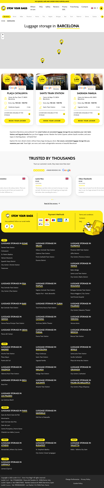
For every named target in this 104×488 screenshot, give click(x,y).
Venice (37, 16)
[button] (95, 8)
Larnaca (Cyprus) (6, 469)
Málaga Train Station (42, 374)
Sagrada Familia (86, 93)
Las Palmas (6, 396)
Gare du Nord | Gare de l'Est (10, 415)
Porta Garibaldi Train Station (45, 257)
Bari (65, 16)
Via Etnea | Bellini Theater (44, 323)
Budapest (40, 445)
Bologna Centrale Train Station (80, 290)
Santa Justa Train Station (78, 354)
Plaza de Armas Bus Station (79, 360)
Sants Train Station (52, 93)
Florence (29, 16)
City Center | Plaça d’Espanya (80, 387)
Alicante (40, 383)
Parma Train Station (42, 336)
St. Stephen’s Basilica (42, 449)
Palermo (79, 16)
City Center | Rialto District (79, 277)
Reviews (56, 7)
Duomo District (41, 260)
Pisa (44, 16)
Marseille (40, 413)
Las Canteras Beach (7, 400)
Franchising (74, 7)
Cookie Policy (78, 483)
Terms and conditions (86, 215)
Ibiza (24, 380)
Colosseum (4, 251)
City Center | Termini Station (10, 265)
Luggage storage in (11, 243)
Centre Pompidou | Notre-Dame (11, 429)
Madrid (5, 350)
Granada (75, 370)
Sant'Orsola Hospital (77, 297)
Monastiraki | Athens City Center (11, 449)
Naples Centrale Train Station (45, 290)
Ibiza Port (4, 384)
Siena (24, 330)
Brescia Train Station (77, 336)
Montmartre (5, 418)
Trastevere (4, 268)
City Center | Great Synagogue (46, 453)
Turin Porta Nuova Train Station (46, 308)
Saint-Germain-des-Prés (9, 422)
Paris (24, 411)
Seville (74, 350)
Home (3, 21)
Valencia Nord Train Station (10, 374)
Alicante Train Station (43, 387)
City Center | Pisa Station (9, 291)
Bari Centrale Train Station (9, 308)
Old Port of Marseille (43, 417)
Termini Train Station (8, 247)
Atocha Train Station (8, 354)
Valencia (5, 370)
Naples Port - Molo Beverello (45, 293)
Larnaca (5, 464)
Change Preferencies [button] (72, 479)
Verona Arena (75, 323)
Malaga (40, 370)
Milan (21, 16)
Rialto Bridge (75, 270)
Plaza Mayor (5, 357)
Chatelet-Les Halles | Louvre (10, 432)
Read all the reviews (52, 203)
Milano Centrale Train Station (45, 250)
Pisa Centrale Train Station (9, 288)
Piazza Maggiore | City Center (80, 293)
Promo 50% (64, 8)
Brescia (74, 332)
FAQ (41, 7)
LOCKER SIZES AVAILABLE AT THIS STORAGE (13, 114)
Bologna (58, 16)
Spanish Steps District (8, 261)
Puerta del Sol (6, 360)
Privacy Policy (85, 479)
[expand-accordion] (30, 244)
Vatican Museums (6, 258)
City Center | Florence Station (80, 257)
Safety (48, 7)
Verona (75, 319)
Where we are (32, 8)
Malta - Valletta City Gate (79, 449)
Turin (71, 16)
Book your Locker (17, 121)
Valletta (75, 445)
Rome (14, 16)
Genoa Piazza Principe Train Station (12, 323)
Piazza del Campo (7, 334)
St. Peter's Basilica (7, 254)
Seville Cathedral (76, 357)
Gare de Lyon (5, 425)
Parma (39, 332)
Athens (5, 445)
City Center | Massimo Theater (80, 310)
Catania (94, 16)
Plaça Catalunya (17, 93)
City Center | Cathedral (78, 374)
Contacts (84, 7)
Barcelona (6, 16)
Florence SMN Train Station (80, 250)
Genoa (87, 16)
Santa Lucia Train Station (79, 273)
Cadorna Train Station (43, 253)
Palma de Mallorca (80, 383)
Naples (50, 16)
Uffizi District (75, 253)
